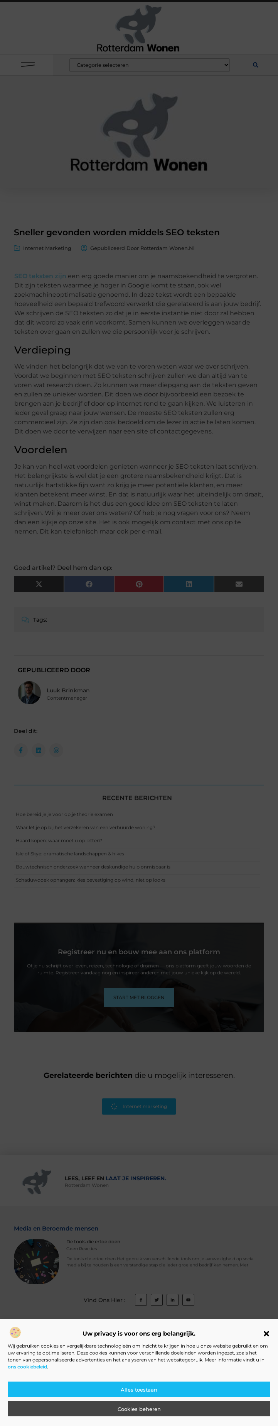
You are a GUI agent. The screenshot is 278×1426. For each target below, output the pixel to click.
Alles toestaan (139, 1390)
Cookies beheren (139, 1409)
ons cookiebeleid (27, 1367)
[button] (266, 1334)
